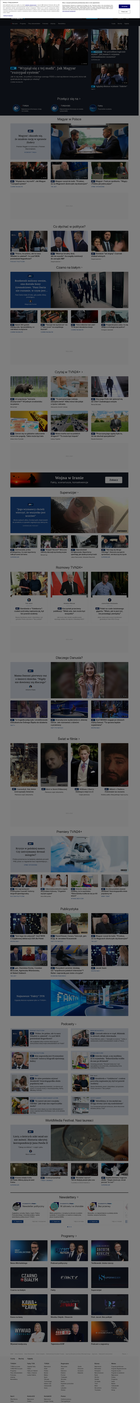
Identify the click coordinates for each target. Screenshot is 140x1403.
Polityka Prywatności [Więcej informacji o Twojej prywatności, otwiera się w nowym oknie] (8, 15)
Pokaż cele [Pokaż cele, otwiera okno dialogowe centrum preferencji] (124, 11)
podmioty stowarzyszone (31, 5)
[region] (70, 9)
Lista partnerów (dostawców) (69, 11)
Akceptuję (124, 6)
